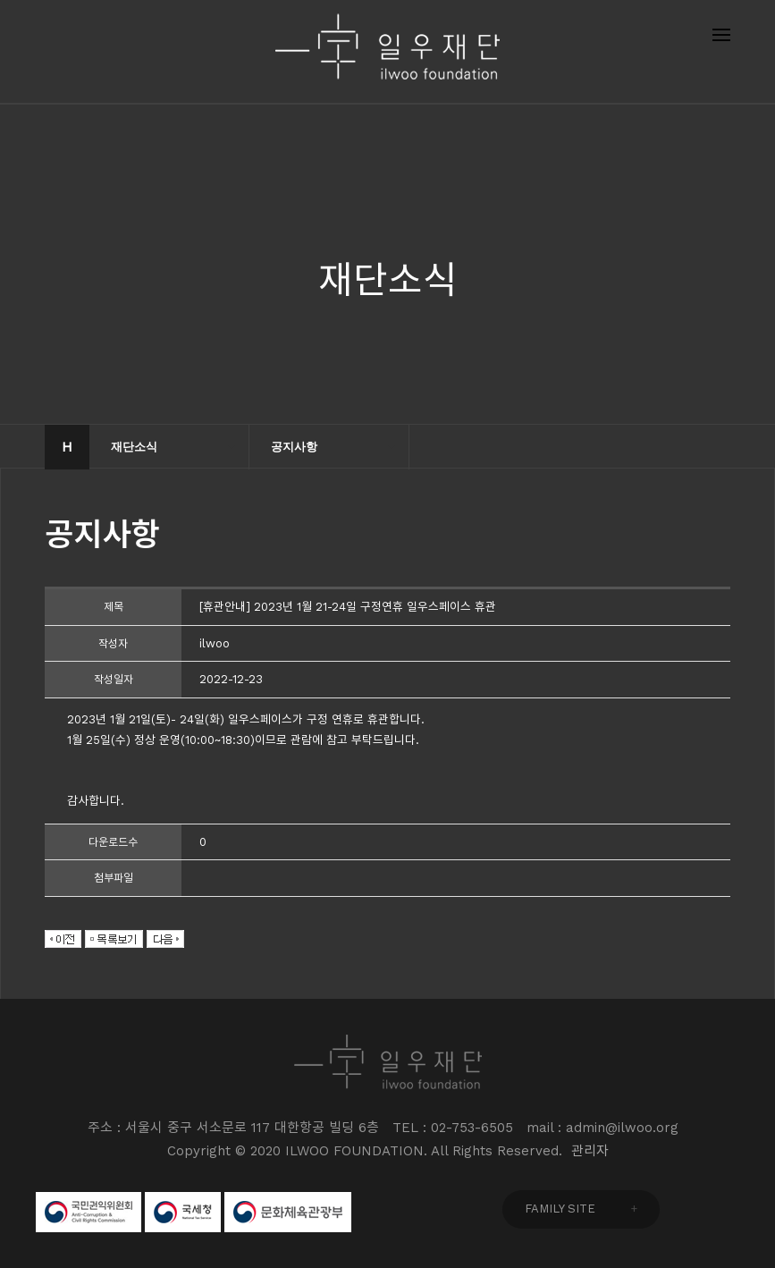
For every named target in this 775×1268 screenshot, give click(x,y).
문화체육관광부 (287, 1212)
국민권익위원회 (88, 1212)
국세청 (183, 1212)
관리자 (590, 1151)
